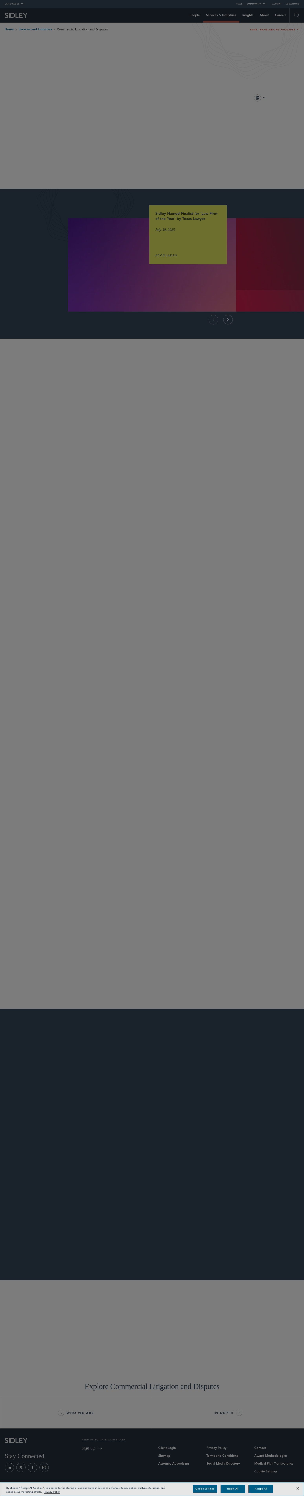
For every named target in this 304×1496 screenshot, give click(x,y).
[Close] (297, 1488)
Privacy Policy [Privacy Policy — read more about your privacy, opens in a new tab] (52, 1491)
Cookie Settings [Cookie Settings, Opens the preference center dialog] (204, 1488)
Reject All (232, 1488)
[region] (152, 1489)
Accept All (261, 1488)
